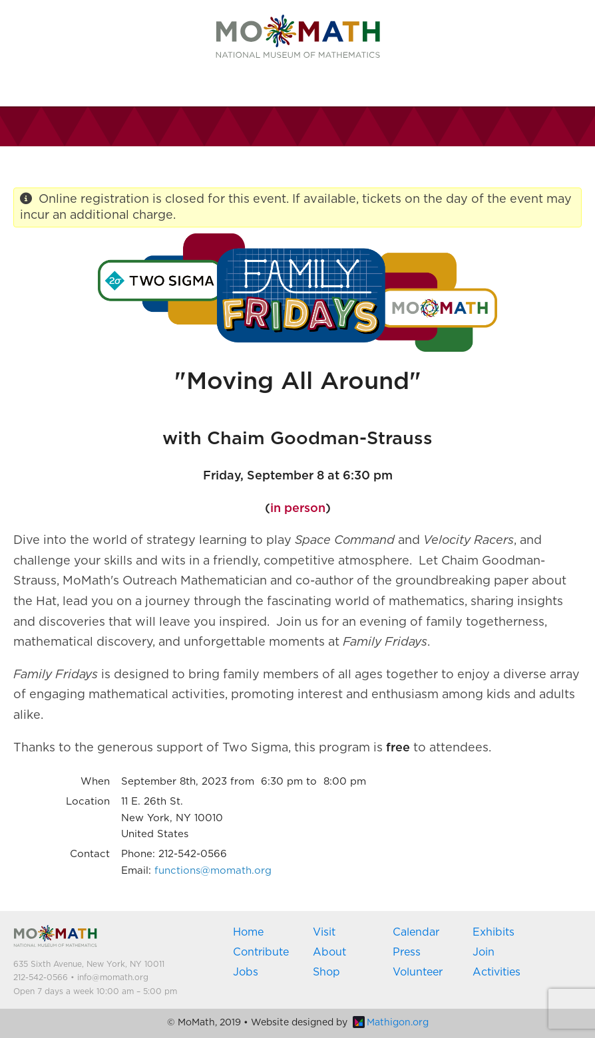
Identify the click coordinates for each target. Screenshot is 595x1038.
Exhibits (493, 932)
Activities (496, 972)
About (329, 952)
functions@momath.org (213, 871)
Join (484, 952)
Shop (326, 972)
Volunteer (418, 972)
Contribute (261, 952)
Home (248, 932)
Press (407, 952)
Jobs (245, 972)
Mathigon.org (391, 1022)
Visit (324, 932)
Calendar (416, 932)
